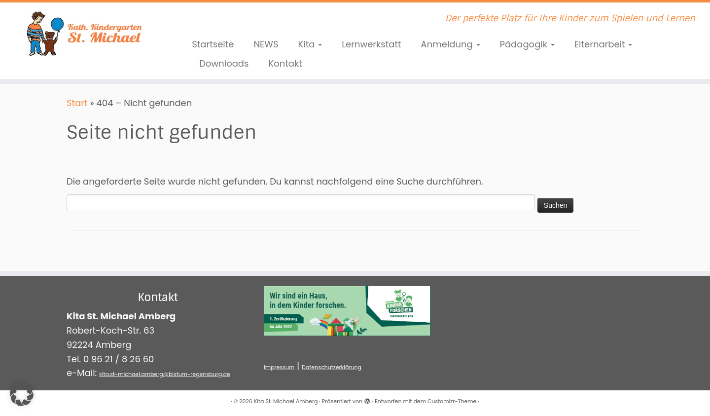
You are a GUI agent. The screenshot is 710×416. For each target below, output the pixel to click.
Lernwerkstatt (371, 44)
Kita (310, 44)
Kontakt (285, 63)
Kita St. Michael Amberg (286, 401)
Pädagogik (527, 44)
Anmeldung (450, 44)
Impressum (279, 367)
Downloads (223, 63)
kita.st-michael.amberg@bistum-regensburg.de (164, 374)
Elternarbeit (603, 44)
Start (77, 103)
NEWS (265, 44)
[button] (21, 394)
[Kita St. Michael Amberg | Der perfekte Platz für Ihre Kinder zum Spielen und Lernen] (82, 32)
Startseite (213, 44)
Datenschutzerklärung (331, 367)
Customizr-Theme (451, 401)
